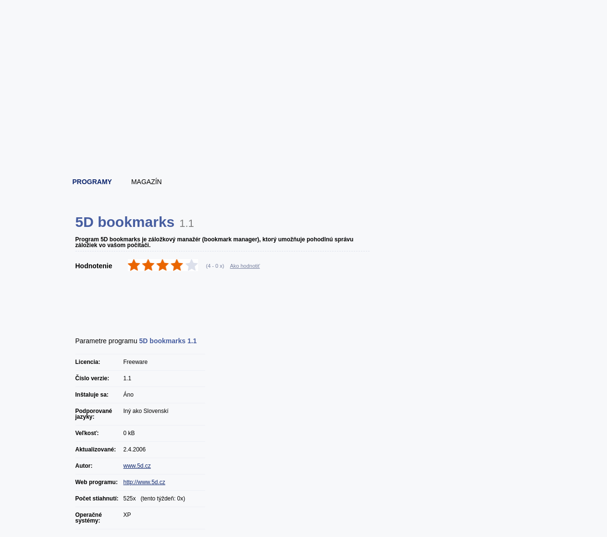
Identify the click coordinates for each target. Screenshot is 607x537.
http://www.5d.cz (144, 482)
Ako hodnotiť (245, 266)
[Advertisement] (304, 142)
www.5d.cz (137, 465)
